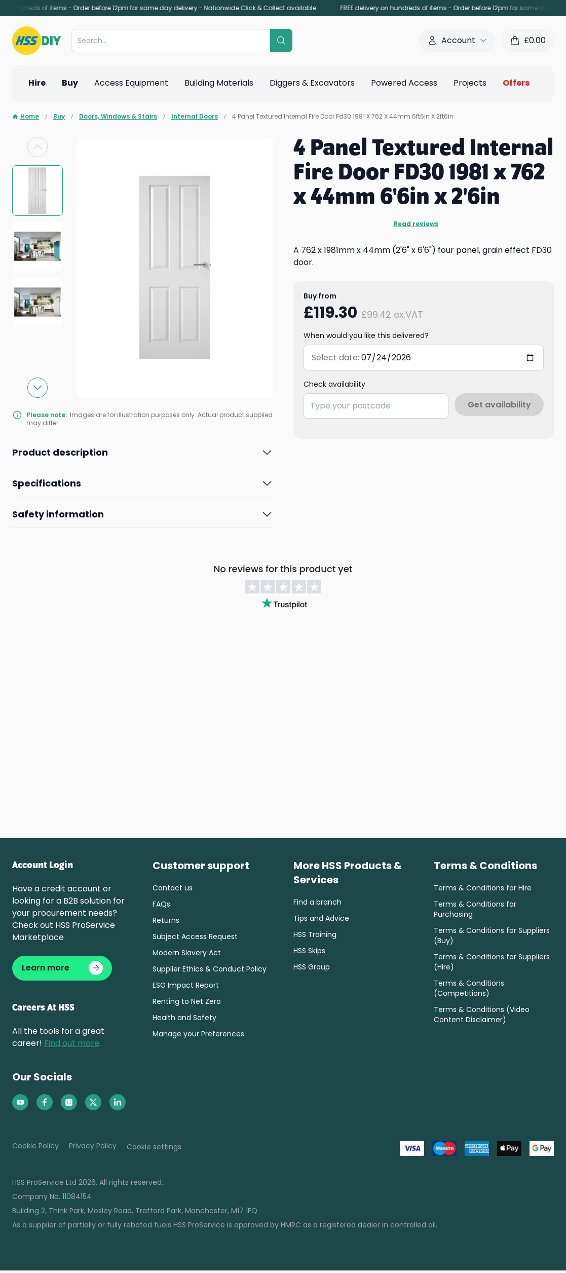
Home (25, 117)
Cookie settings (154, 1149)
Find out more (71, 1046)
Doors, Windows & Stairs (118, 117)
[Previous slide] (37, 147)
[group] (37, 190)
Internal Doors (194, 117)
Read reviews (416, 224)
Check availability (334, 384)
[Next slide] (37, 388)
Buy (59, 117)
